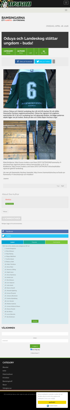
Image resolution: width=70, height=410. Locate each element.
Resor (5, 385)
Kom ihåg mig (35, 349)
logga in (9, 223)
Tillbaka (5, 211)
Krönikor (6, 378)
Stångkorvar (7, 388)
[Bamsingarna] (13, 18)
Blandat (8, 53)
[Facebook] (35, 231)
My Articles (9, 204)
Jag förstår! (52, 402)
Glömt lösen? (35, 353)
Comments (56, 242)
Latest (12, 242)
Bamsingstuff (7, 381)
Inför (4, 371)
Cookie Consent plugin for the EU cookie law (52, 406)
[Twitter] (35, 236)
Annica (21, 53)
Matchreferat (8, 374)
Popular (34, 242)
